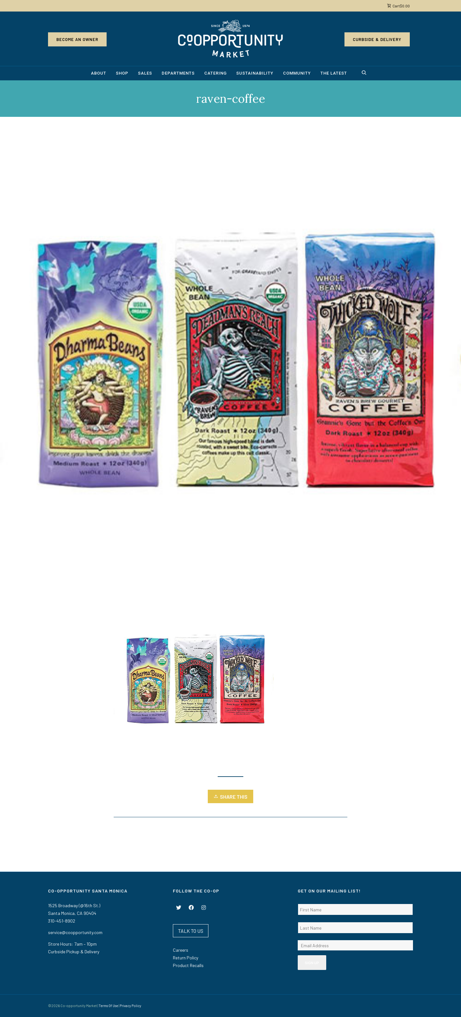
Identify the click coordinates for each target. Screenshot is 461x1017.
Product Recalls (188, 965)
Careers (180, 950)
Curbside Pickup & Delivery (73, 951)
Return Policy (185, 957)
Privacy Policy (130, 1006)
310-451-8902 (61, 921)
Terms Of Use (108, 1006)
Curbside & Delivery (377, 39)
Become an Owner (77, 39)
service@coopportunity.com (75, 932)
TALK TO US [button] (190, 931)
